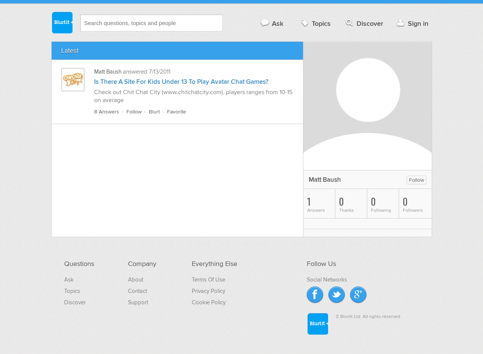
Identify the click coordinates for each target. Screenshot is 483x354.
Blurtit (62, 22)
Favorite (176, 112)
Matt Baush (108, 71)
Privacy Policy (208, 291)
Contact (137, 291)
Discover (363, 23)
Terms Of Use (208, 279)
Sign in (411, 23)
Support (138, 302)
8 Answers (106, 112)
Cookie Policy (209, 302)
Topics (315, 23)
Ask (272, 23)
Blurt (154, 112)
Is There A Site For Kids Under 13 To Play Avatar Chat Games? (181, 82)
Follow (134, 112)
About (135, 279)
